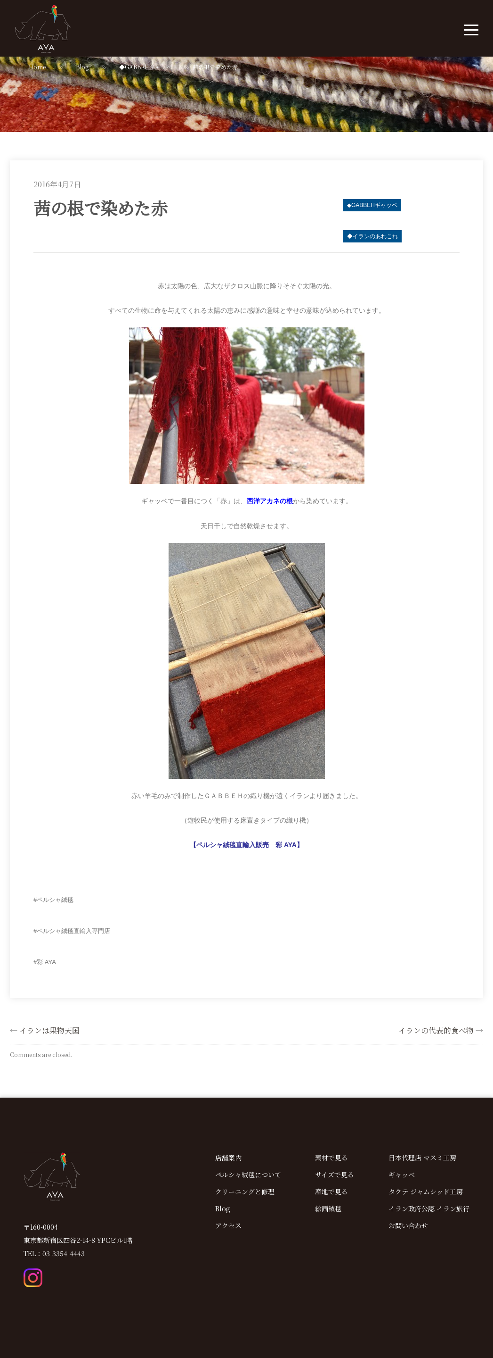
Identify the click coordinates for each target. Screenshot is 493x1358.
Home (37, 67)
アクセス (228, 1225)
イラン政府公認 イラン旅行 (428, 1208)
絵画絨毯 (328, 1208)
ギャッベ (401, 1174)
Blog (82, 67)
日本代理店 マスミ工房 (422, 1157)
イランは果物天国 (49, 1030)
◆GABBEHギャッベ (145, 67)
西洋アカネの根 (270, 501)
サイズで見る (334, 1174)
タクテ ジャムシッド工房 (425, 1191)
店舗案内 (228, 1157)
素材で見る (331, 1157)
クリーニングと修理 (245, 1191)
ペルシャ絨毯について (248, 1174)
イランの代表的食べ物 (436, 1030)
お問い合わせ (408, 1225)
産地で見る (331, 1191)
